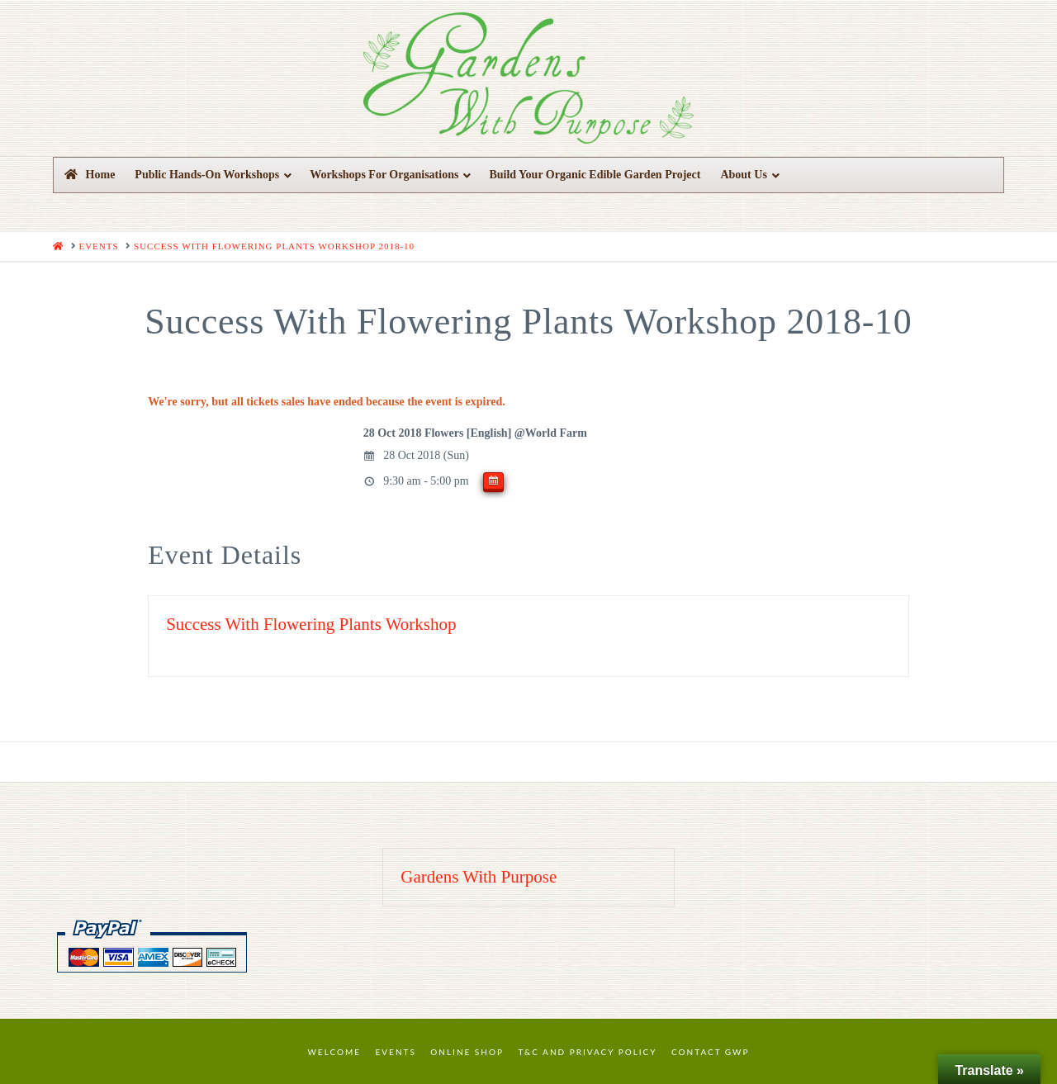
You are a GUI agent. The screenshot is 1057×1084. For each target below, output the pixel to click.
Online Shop (467, 1052)
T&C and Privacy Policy (587, 1052)
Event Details (224, 555)
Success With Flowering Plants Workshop (311, 624)
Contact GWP (710, 1052)
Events (396, 1052)
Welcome (335, 1052)
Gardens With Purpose (479, 877)
